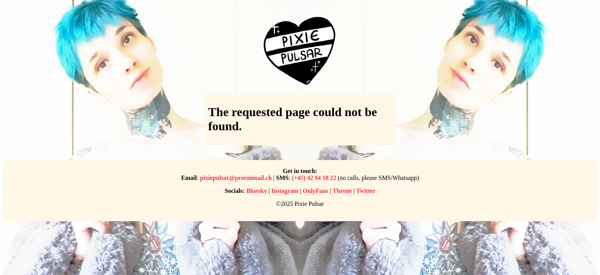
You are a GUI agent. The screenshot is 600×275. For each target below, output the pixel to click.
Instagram (284, 191)
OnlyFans (315, 191)
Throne (342, 191)
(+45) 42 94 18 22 (314, 178)
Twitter (365, 191)
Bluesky (256, 191)
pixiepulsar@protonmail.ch (236, 178)
